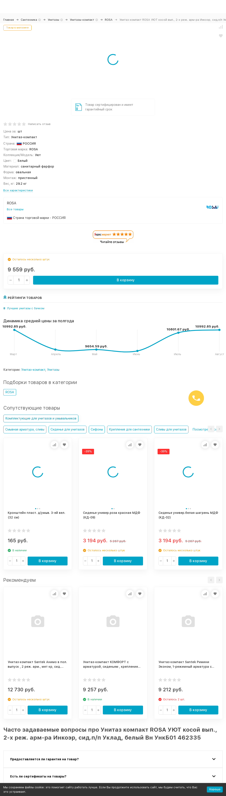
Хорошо (214, 789)
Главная (8, 19)
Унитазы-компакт (82, 19)
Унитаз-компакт (33, 369)
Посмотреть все (204, 429)
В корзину (126, 280)
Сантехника (29, 19)
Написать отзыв (39, 124)
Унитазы (53, 19)
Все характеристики (18, 190)
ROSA (109, 19)
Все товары (15, 209)
